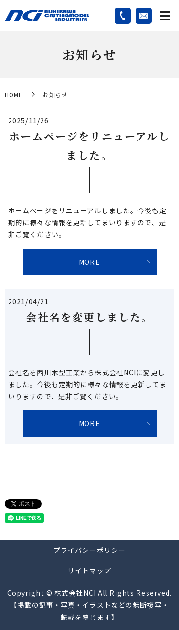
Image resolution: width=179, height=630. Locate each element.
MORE (89, 262)
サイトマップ (89, 570)
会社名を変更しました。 (89, 317)
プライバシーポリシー (89, 550)
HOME (13, 94)
